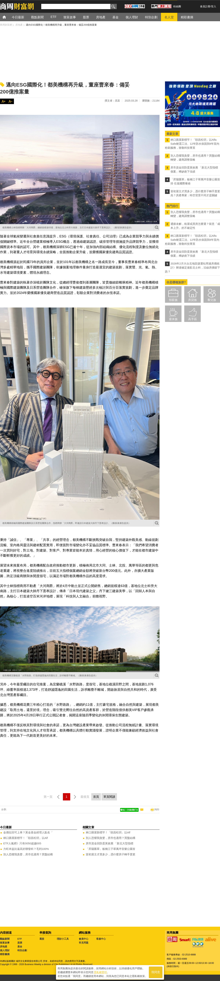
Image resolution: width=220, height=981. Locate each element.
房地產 (3, 946)
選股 (41, 938)
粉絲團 (177, 6)
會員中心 (83, 938)
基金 (19, 946)
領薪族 (173, 299)
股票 (19, 942)
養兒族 (211, 299)
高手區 (192, 319)
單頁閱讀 (109, 796)
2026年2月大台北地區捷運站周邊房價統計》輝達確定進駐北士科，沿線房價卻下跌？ (192, 267)
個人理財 (5, 950)
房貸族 (192, 299)
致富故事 (5, 942)
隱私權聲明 (100, 972)
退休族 (173, 319)
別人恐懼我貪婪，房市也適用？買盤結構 (28, 854)
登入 (213, 6)
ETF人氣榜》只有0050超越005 (22, 843)
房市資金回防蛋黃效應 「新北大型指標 (109, 843)
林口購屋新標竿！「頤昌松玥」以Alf (25, 837)
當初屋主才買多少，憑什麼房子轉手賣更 (110, 854)
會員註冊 (205, 6)
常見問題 (83, 942)
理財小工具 (63, 938)
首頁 (7, 17)
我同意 (155, 972)
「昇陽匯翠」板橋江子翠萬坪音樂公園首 (110, 848)
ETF (19, 938)
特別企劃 (22, 950)
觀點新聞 (5, 938)
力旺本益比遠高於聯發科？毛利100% (26, 848)
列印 (156, 809)
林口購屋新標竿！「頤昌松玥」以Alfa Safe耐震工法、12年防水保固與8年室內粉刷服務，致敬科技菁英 (192, 143)
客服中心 (101, 938)
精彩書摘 (5, 954)
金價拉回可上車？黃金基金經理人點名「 (28, 832)
